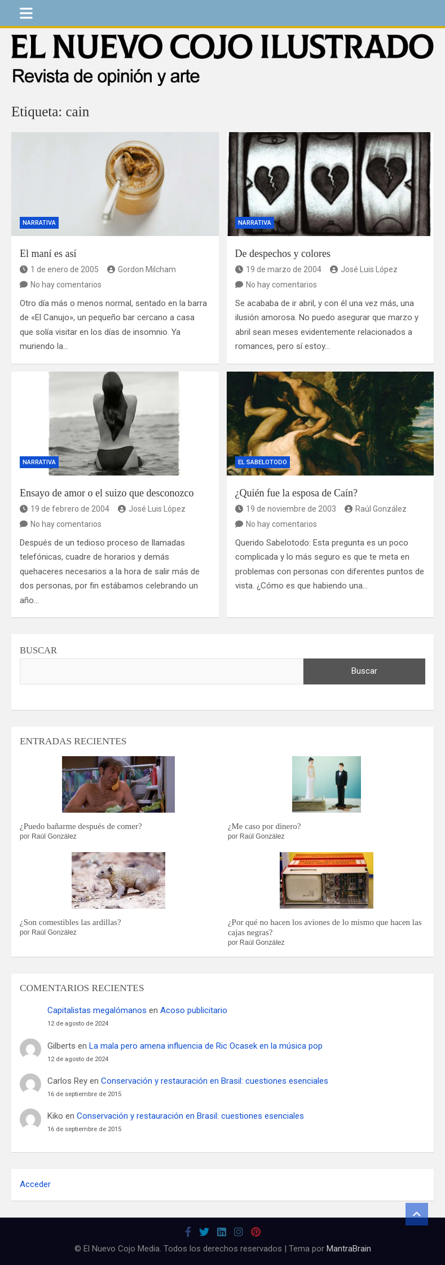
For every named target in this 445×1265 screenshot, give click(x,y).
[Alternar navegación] (26, 13)
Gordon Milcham (141, 269)
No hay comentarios (66, 284)
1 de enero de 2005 (59, 269)
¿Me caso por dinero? (264, 826)
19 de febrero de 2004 (64, 508)
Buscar (38, 650)
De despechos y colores (283, 253)
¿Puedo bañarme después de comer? (81, 826)
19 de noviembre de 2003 (285, 508)
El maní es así (48, 253)
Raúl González (376, 508)
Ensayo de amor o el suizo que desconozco (106, 493)
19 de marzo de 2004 (278, 269)
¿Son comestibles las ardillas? (70, 922)
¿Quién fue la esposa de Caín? (296, 493)
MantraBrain (349, 1249)
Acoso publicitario (193, 1010)
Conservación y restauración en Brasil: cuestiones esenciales (214, 1081)
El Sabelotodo (262, 462)
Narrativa (39, 222)
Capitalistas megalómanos (97, 1010)
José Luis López (364, 269)
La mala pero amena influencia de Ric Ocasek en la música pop (206, 1046)
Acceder (35, 1184)
